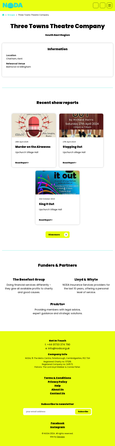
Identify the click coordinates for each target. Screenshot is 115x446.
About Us (57, 389)
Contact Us (57, 393)
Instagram (57, 427)
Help (57, 385)
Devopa (61, 436)
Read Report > (22, 162)
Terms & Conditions (57, 378)
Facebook (57, 423)
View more (54, 234)
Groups (11, 15)
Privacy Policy (57, 381)
